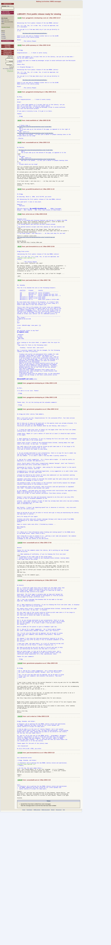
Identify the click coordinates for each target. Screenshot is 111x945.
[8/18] (19, 283)
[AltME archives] (37, 942)
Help (8, 6)
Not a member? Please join (8, 68)
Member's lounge (7, 50)
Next (2, 21)
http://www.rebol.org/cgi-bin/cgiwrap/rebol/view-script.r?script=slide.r (34, 144)
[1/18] (19, 18)
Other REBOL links (7, 54)
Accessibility (7, 45)
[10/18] (20, 443)
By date (3, 34)
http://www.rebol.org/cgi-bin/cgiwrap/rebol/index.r (35, 36)
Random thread (5, 27)
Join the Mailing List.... (7, 40)
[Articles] (53, 942)
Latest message (5, 11)
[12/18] (20, 472)
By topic (3, 32)
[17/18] (20, 878)
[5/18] (19, 162)
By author (3, 36)
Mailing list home (7, 3)
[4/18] (19, 137)
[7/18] (19, 245)
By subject (3, 38)
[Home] (23, 942)
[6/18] (19, 217)
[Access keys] (58, 942)
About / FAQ (7, 47)
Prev (2, 20)
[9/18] (19, 322)
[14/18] (20, 675)
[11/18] (20, 459)
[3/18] (19, 104)
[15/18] (20, 773)
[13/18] (20, 631)
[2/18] (19, 49)
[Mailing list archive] (46, 942)
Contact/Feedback (7, 52)
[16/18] (20, 835)
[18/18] (20, 909)
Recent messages (6, 13)
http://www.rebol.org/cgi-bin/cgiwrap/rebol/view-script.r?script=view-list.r (35, 151)
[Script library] (29, 942)
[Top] (64, 942)
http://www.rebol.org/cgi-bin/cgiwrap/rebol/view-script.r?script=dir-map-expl (36, 272)
